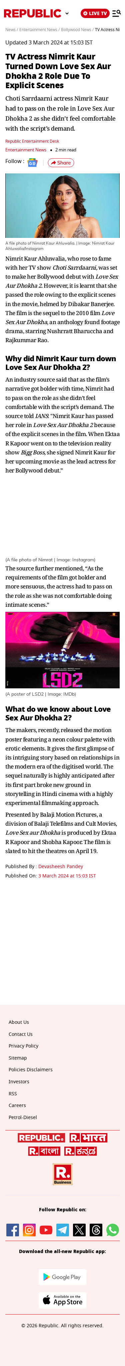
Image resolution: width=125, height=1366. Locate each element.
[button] (61, 162)
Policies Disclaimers (31, 1069)
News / (11, 30)
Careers (17, 1105)
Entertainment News (25, 150)
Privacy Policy (23, 1046)
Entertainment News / (39, 30)
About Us (19, 1022)
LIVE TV (95, 13)
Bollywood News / (77, 30)
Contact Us (21, 1034)
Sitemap (18, 1058)
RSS (13, 1093)
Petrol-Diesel (23, 1117)
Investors (19, 1081)
